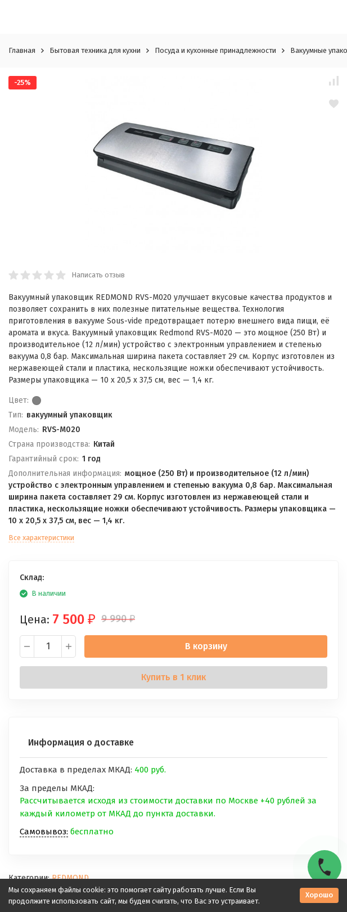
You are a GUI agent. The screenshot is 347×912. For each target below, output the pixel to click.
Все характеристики (41, 537)
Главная (21, 50)
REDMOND (70, 878)
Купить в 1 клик (173, 677)
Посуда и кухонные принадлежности (215, 50)
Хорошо (319, 895)
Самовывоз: (44, 831)
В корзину (206, 646)
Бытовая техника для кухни (95, 50)
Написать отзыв (98, 275)
